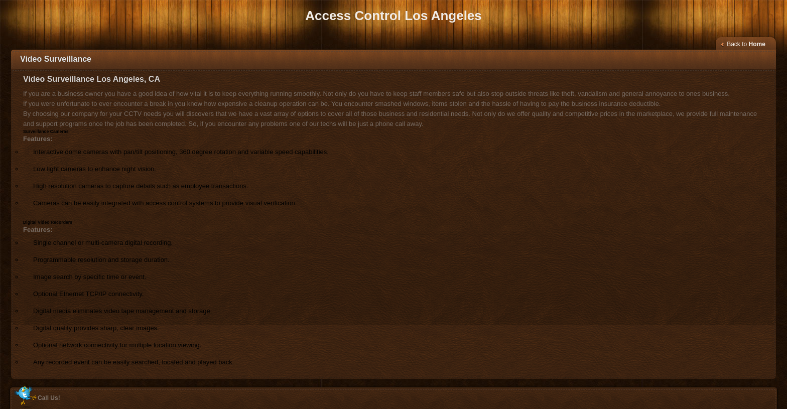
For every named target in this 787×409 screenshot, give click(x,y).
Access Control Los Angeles (393, 15)
